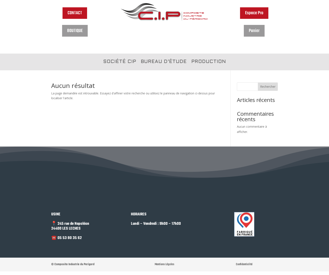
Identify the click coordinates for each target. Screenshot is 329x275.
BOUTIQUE (75, 30)
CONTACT (75, 13)
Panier (254, 30)
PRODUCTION (208, 62)
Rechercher (267, 87)
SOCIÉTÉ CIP (119, 62)
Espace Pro (254, 13)
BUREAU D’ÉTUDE (164, 62)
